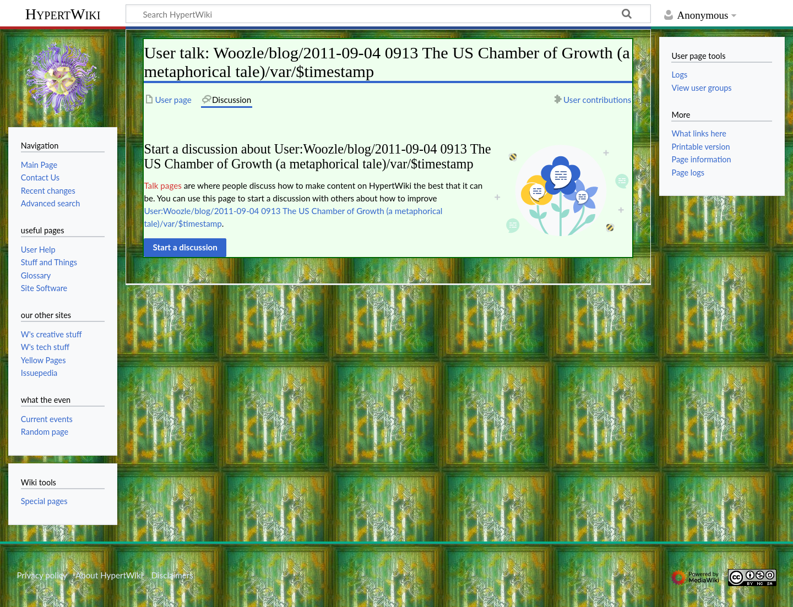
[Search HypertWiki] (388, 14)
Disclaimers (172, 575)
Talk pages (162, 185)
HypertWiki (63, 14)
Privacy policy (42, 575)
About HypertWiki (109, 575)
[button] (185, 247)
